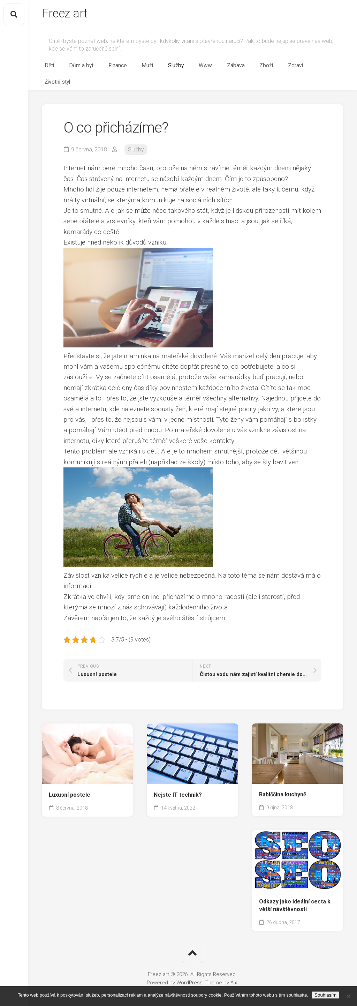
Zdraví (299, 68)
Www (228, 68)
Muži (183, 68)
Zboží (277, 68)
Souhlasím (325, 995)
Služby (205, 68)
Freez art (66, 14)
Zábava (252, 68)
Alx (233, 970)
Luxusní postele (69, 782)
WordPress (189, 970)
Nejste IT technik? (178, 782)
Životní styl (329, 68)
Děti (103, 68)
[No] (348, 996)
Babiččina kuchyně (282, 782)
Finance (159, 68)
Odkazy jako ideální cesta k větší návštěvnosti (295, 893)
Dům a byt (129, 68)
